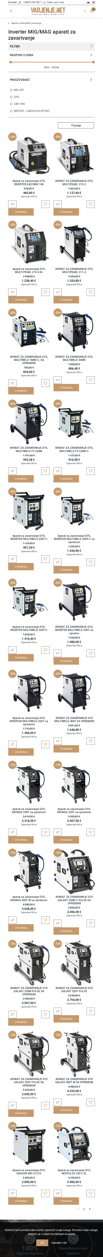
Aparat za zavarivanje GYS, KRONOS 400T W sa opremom (28, 840)
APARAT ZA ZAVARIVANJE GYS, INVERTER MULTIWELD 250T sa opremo (74, 594)
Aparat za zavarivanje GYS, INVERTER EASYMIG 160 (28, 182)
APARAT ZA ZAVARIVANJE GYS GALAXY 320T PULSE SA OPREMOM (29, 1009)
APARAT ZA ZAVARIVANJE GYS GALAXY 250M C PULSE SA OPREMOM (74, 842)
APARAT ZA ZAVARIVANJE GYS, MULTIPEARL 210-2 (74, 182)
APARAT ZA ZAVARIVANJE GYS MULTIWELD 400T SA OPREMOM (74, 676)
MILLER (18, 90)
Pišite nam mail (55, 2)
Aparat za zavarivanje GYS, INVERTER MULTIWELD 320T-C (28, 592)
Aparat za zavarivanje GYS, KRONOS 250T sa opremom (29, 759)
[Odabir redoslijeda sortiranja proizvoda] (76, 125)
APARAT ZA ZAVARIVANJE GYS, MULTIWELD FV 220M (29, 428)
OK (42, 1242)
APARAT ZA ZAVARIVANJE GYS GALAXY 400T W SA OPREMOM (74, 1007)
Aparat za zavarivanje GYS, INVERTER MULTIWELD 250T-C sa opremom (74, 510)
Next (95, 1157)
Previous (7, 1157)
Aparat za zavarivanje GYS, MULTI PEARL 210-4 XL (28, 263)
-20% (12, 136)
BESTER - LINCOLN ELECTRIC (32, 111)
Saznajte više (59, 1242)
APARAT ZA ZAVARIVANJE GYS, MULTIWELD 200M (74, 344)
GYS (16, 97)
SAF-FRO (19, 104)
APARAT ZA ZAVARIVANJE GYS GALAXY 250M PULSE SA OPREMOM (29, 925)
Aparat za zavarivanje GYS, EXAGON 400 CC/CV (28, 1091)
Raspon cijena (21, 55)
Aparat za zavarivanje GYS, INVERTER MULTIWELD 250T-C (28, 509)
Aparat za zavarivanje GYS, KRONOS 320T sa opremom (74, 759)
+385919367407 (32, 2)
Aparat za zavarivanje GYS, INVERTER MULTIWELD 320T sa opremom (29, 677)
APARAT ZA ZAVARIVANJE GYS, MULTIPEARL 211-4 (74, 263)
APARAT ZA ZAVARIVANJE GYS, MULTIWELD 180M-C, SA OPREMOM (29, 346)
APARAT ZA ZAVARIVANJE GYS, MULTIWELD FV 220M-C (74, 428)
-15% (12, 713)
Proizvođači (20, 79)
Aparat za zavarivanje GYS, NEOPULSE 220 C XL (74, 1091)
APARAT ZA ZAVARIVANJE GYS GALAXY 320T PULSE (74, 924)
